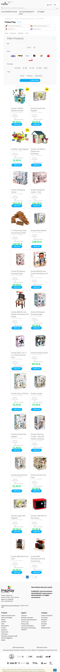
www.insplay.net (35, 597)
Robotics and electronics (8, 615)
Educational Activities (27, 19)
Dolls (2, 624)
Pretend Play (39, 19)
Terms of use (25, 621)
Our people (44, 617)
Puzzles (3, 628)
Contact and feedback (27, 626)
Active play (4, 634)
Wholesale (44, 619)
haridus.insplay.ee (47, 593)
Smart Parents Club (51, 650)
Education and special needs (9, 636)
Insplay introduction (46, 615)
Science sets (5, 632)
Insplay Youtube (43, 647)
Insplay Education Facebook (12, 650)
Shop (16, 19)
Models (3, 619)
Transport (24, 615)
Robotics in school (26, 650)
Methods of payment (27, 617)
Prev (24, 577)
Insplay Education (19, 647)
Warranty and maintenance (29, 619)
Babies (3, 640)
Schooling (44, 624)
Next (36, 577)
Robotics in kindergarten (39, 650)
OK (55, 670)
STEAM (43, 626)
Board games (5, 626)
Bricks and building (6, 617)
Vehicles (3, 621)
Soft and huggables (6, 638)
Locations (44, 621)
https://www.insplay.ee (45, 591)
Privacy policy (25, 624)
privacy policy (32, 669)
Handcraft (4, 630)
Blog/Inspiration (45, 628)
